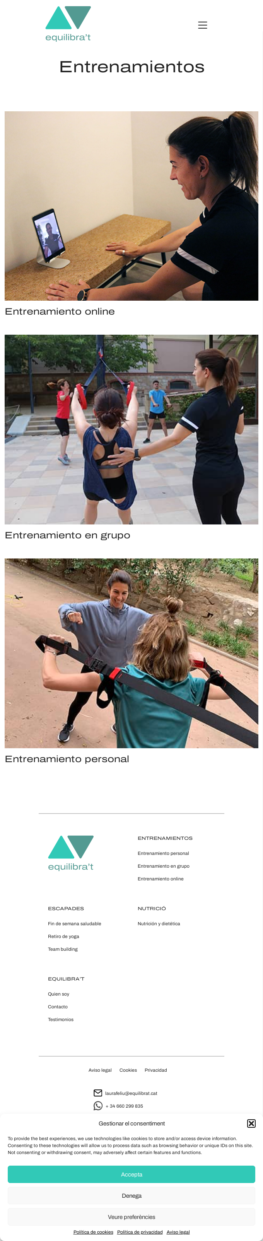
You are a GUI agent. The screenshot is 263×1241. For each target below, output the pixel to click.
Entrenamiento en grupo (164, 866)
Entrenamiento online (161, 879)
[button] (251, 1123)
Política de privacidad (140, 1232)
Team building (63, 949)
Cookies (128, 1070)
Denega (132, 1196)
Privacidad (156, 1070)
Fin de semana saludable (74, 923)
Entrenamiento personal (163, 853)
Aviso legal (178, 1232)
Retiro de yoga (63, 936)
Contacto (58, 1006)
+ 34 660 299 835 (118, 1106)
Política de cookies (93, 1232)
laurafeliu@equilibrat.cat (126, 1093)
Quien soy (58, 994)
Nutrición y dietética (159, 923)
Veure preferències (131, 1217)
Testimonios (60, 1019)
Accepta (131, 1174)
